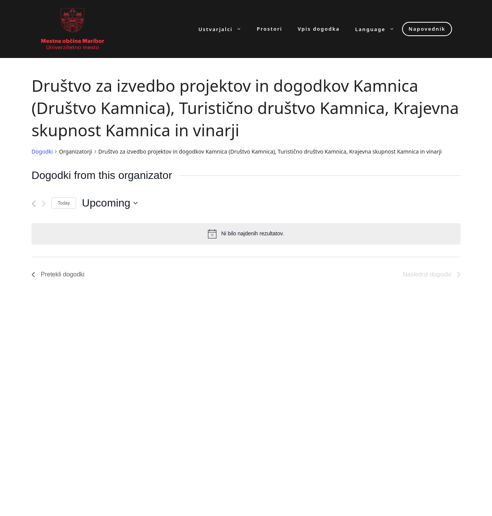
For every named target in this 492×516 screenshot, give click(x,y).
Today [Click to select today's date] (64, 203)
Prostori (269, 28)
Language (378, 29)
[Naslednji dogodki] (44, 203)
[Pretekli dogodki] (34, 203)
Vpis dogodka (319, 28)
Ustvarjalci (223, 29)
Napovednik (427, 28)
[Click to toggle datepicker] (110, 203)
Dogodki (42, 151)
